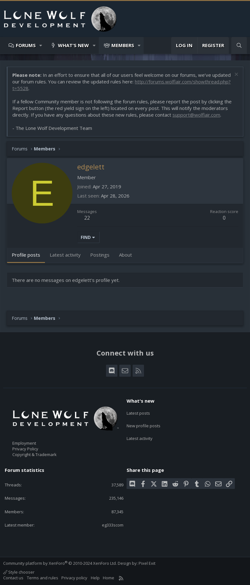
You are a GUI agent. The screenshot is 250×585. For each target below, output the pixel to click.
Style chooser (18, 572)
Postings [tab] (99, 255)
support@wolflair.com (196, 115)
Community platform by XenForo (60, 563)
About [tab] (125, 255)
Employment (24, 443)
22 (87, 217)
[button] (41, 45)
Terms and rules (42, 578)
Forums (26, 45)
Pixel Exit (147, 563)
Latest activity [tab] (65, 255)
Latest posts (138, 412)
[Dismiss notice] (235, 75)
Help (95, 578)
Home (108, 578)
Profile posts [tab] (26, 255)
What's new (73, 45)
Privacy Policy (25, 449)
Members (122, 45)
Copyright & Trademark (34, 454)
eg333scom (112, 525)
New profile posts (143, 423)
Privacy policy (74, 578)
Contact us (13, 578)
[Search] (239, 45)
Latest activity (140, 434)
